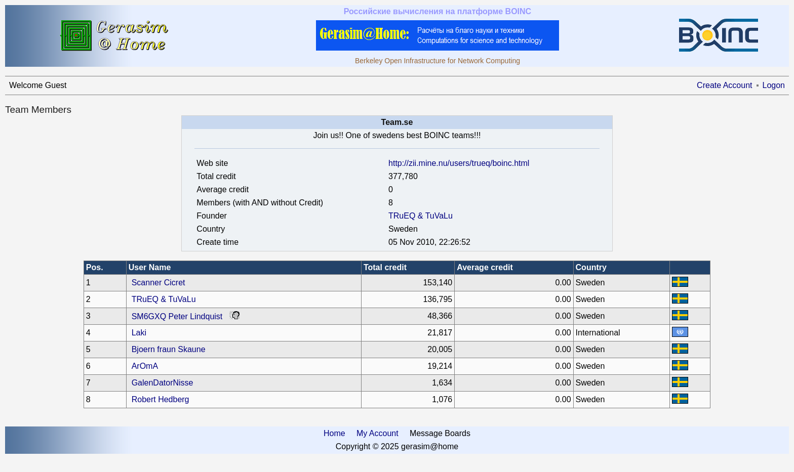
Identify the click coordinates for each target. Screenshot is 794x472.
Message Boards (440, 433)
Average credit (485, 267)
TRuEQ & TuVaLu (420, 215)
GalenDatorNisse (162, 382)
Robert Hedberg (160, 399)
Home (334, 433)
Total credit (385, 267)
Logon (774, 85)
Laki (139, 332)
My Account (377, 433)
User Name (150, 267)
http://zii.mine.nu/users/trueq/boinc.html (458, 163)
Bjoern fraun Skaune (169, 349)
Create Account (724, 85)
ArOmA (145, 366)
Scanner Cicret (158, 282)
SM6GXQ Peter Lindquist (177, 316)
